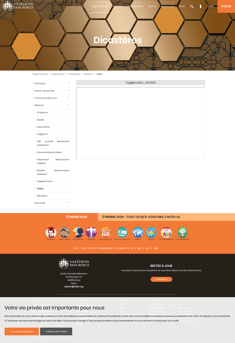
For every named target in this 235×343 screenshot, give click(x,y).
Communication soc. (46, 98)
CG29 (226, 6)
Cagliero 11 (42, 134)
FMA (156, 248)
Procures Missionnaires (49, 152)
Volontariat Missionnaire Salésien (53, 161)
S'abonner (161, 279)
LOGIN (210, 6)
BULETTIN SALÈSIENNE (101, 248)
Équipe (40, 119)
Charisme (42, 112)
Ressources (168, 6)
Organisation (136, 6)
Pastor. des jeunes (44, 90)
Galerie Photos (45, 181)
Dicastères (74, 74)
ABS (140, 248)
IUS (147, 248)
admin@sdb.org (73, 286)
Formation (40, 83)
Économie (40, 203)
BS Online (121, 248)
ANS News (42, 195)
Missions (88, 74)
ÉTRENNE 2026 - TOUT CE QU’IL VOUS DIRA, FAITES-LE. (141, 217)
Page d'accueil (100, 6)
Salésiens (118, 6)
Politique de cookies (56, 331)
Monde (152, 6)
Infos (182, 6)
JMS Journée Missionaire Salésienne (53, 143)
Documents (43, 126)
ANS (76, 248)
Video (100, 74)
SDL (84, 248)
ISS (131, 248)
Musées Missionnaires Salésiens (53, 172)
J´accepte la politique (22, 331)
